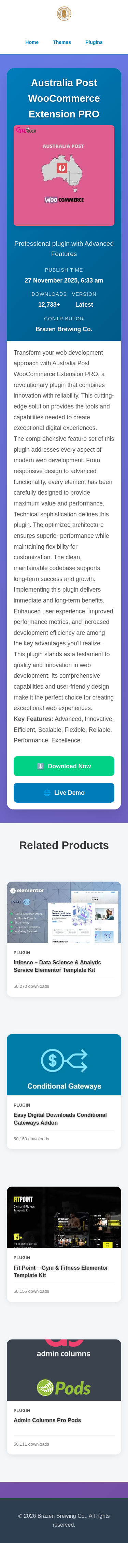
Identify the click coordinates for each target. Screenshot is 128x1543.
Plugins (94, 42)
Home (32, 42)
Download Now (64, 766)
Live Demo (64, 793)
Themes (62, 42)
